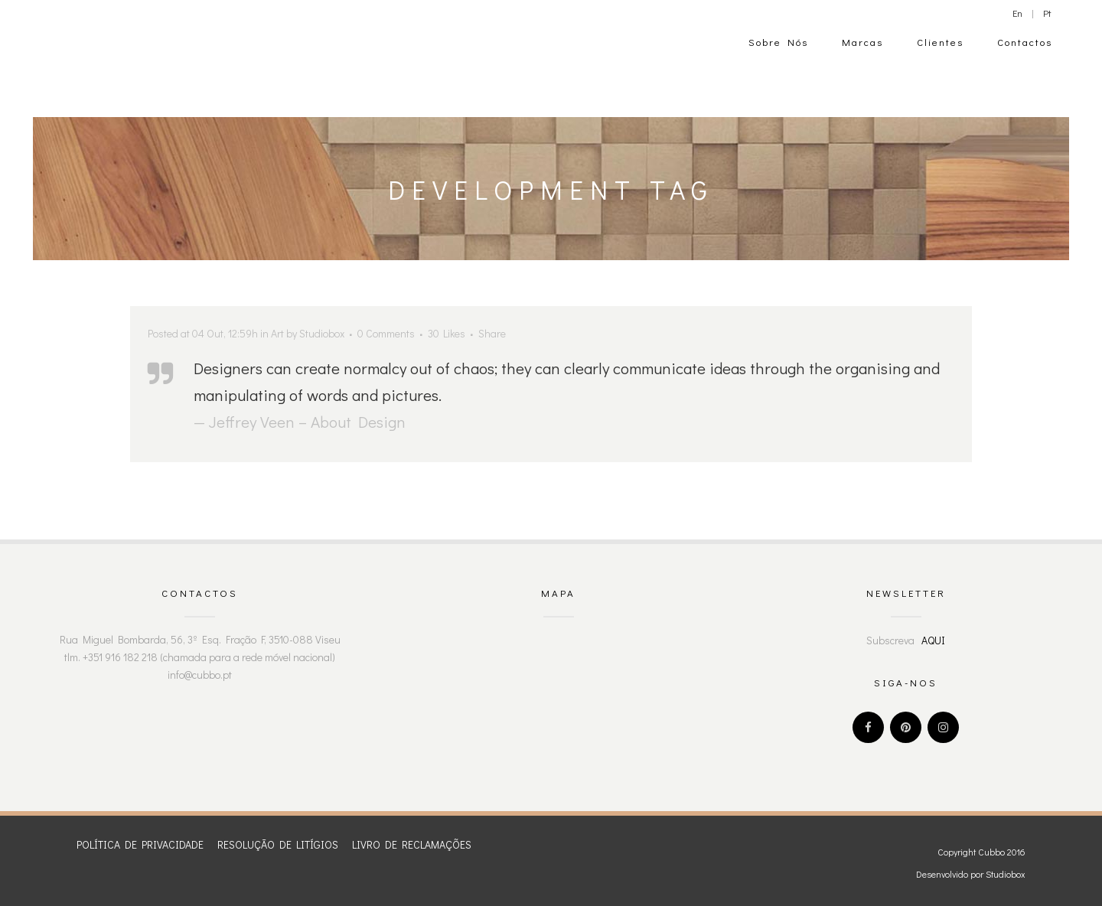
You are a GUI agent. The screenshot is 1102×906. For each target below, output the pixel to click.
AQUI (933, 640)
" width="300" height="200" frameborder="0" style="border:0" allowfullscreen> (558, 688)
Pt (1047, 12)
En (1017, 12)
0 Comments (386, 333)
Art (277, 333)
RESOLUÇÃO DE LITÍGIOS (277, 844)
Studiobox (321, 333)
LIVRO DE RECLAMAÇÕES (411, 844)
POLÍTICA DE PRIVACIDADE (140, 844)
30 (446, 333)
